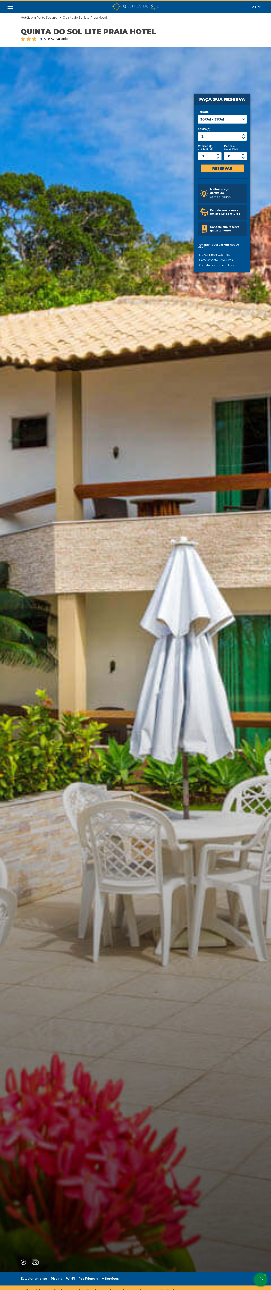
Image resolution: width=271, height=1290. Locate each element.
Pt (255, 7)
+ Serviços (110, 1278)
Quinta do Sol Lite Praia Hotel (85, 17)
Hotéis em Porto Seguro (39, 17)
